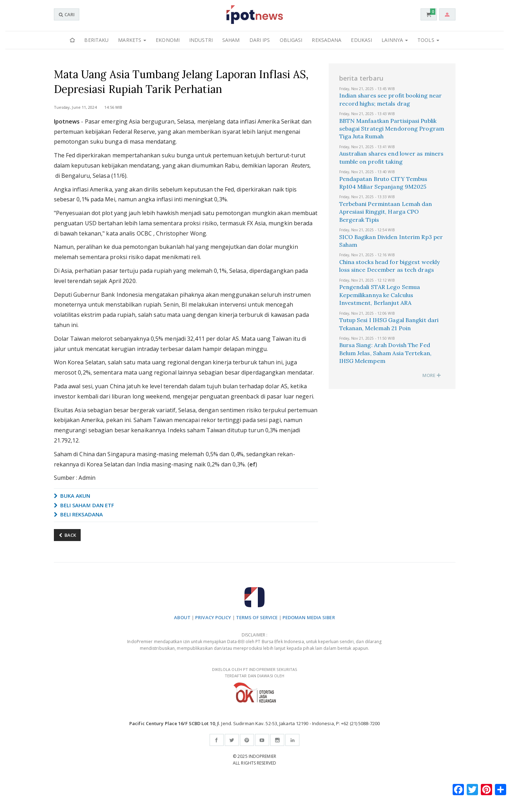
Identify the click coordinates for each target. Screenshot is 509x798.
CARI (66, 14)
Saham (231, 40)
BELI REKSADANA (78, 514)
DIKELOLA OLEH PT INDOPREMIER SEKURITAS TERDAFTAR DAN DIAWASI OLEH (254, 685)
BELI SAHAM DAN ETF (84, 505)
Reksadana (326, 40)
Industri (201, 40)
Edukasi (361, 40)
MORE (431, 375)
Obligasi (291, 40)
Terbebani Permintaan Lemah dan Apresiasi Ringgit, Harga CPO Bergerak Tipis (385, 211)
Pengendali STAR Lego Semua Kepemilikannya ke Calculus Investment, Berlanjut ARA (379, 294)
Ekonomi (168, 40)
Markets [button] (132, 40)
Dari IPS (259, 40)
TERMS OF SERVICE (257, 617)
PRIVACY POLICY (213, 617)
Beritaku (96, 40)
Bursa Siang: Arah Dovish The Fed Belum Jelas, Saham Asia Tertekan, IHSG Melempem (385, 352)
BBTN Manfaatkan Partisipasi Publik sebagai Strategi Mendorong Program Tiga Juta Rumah (391, 128)
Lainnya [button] (394, 40)
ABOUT (182, 617)
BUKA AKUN (72, 495)
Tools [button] (428, 40)
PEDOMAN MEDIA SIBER (309, 617)
